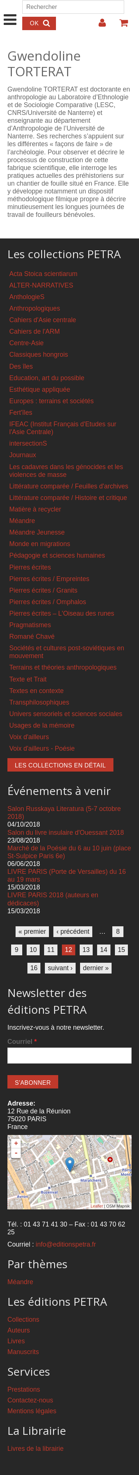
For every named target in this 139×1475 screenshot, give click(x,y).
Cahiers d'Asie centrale (42, 320)
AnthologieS (26, 297)
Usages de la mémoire (42, 725)
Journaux (22, 455)
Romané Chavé (31, 636)
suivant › (60, 968)
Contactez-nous (30, 1400)
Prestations (23, 1389)
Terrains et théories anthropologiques (63, 667)
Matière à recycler (35, 509)
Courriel (22, 1041)
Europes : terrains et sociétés (51, 401)
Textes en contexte (36, 691)
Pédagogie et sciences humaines (57, 555)
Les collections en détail (60, 765)
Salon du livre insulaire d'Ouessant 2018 (65, 832)
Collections (23, 1319)
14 (103, 949)
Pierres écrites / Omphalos (47, 602)
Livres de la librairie (35, 1448)
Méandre (22, 521)
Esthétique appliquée (39, 389)
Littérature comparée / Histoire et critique (68, 497)
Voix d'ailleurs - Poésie (42, 748)
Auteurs (18, 1330)
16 (34, 968)
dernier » (96, 968)
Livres (16, 1341)
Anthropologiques (34, 308)
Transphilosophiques (39, 702)
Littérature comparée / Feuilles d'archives (68, 486)
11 (50, 949)
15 (121, 949)
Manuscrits (23, 1352)
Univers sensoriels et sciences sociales (65, 714)
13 (86, 949)
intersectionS (28, 443)
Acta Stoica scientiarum (43, 274)
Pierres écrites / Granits (43, 590)
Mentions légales (31, 1411)
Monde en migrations (39, 544)
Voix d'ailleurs (29, 737)
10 (33, 949)
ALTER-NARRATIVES (41, 285)
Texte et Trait (28, 679)
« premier (32, 931)
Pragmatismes (30, 625)
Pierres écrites (30, 567)
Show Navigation (10, 11)
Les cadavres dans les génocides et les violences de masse (66, 470)
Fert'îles (20, 412)
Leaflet (96, 1206)
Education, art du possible (46, 378)
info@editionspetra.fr (66, 1244)
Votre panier (120, 25)
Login (98, 25)
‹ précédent (72, 931)
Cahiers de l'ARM (34, 331)
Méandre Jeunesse (37, 532)
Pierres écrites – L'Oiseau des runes (61, 613)
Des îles (21, 366)
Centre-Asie (26, 343)
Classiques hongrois (38, 354)
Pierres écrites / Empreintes (49, 579)
